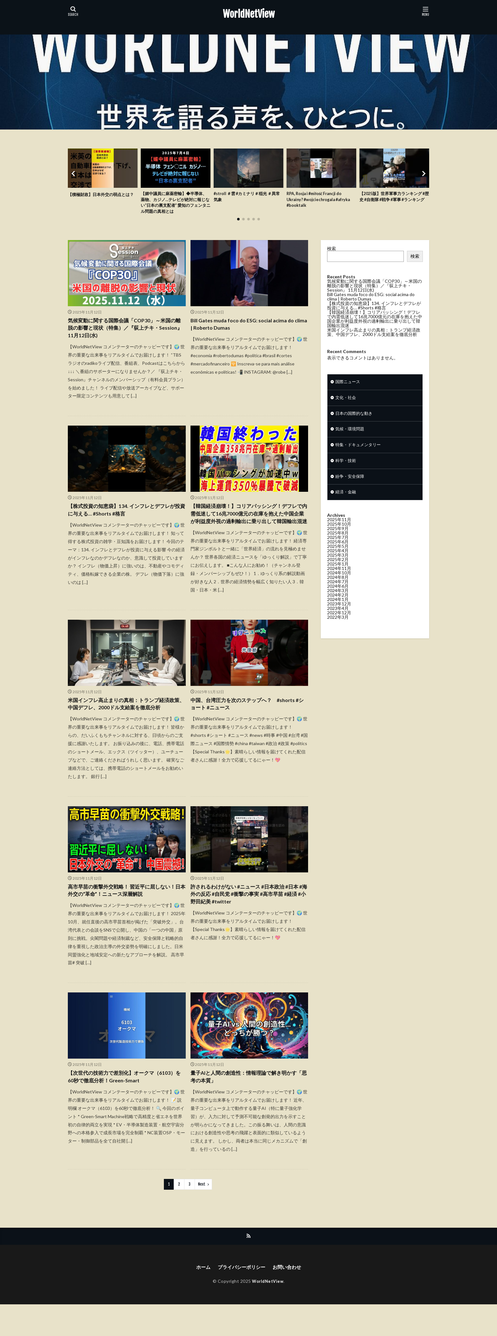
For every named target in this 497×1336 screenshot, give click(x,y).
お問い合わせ (289, 1298)
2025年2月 (338, 568)
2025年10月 (339, 532)
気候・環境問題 (350, 434)
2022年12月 (339, 621)
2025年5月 (338, 554)
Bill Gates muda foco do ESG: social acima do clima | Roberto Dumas (247, 328)
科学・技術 (346, 467)
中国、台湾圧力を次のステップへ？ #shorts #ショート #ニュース (249, 721)
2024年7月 (338, 590)
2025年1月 (338, 572)
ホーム (200, 1298)
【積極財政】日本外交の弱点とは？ (99, 198)
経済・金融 (346, 500)
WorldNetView (248, 14)
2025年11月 (339, 528)
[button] (74, 175)
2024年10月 (339, 581)
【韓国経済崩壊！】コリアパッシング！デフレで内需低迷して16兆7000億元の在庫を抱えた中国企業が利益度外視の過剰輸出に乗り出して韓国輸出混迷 (248, 525)
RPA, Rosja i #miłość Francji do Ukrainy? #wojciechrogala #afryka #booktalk (318, 201)
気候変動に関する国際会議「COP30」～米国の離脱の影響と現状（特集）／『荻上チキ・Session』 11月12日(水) (125, 332)
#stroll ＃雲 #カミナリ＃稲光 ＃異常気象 (248, 198)
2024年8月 (338, 585)
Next (201, 1214)
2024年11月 (339, 576)
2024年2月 (338, 603)
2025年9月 (338, 537)
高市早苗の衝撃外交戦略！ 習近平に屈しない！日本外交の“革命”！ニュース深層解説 (122, 918)
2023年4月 (338, 616)
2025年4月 (338, 559)
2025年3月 (338, 563)
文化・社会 (346, 401)
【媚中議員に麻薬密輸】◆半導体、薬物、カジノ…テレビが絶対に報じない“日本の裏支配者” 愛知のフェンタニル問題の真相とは (174, 204)
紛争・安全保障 (350, 484)
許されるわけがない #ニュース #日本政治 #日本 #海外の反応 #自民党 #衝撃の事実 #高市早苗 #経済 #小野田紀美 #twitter (248, 922)
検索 (331, 251)
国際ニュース (348, 385)
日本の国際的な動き (355, 418)
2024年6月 (338, 594)
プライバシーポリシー (241, 1298)
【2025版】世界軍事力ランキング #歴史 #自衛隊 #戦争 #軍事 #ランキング (394, 201)
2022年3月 (338, 625)
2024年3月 (338, 599)
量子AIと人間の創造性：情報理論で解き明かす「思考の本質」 (247, 1106)
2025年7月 (338, 545)
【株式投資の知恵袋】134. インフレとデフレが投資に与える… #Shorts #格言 (125, 516)
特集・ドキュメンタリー (359, 451)
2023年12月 (339, 612)
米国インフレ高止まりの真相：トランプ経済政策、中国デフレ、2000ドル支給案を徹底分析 (125, 726)
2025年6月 (338, 550)
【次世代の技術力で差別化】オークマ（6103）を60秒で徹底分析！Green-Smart (123, 1106)
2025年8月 (338, 541)
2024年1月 (338, 608)
